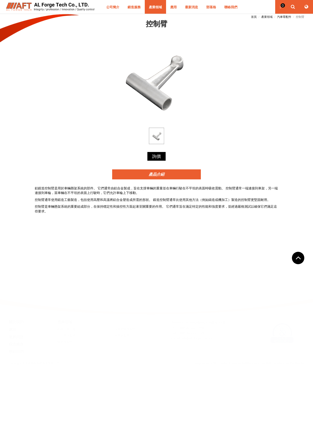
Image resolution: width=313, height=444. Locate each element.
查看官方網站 (163, 367)
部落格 (211, 7)
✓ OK (192, 441)
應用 (173, 7)
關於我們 (16, 307)
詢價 (156, 156)
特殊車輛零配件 (125, 315)
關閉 (156, 325)
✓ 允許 (156, 334)
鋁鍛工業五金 (66, 315)
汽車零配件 (284, 17)
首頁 (254, 17)
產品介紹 (156, 174)
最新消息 (191, 7)
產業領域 (155, 7)
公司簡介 (112, 7)
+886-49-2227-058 (191, 314)
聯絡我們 (230, 7)
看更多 (146, 367)
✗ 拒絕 (156, 339)
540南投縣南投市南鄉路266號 (205, 308)
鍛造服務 (134, 7)
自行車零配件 (66, 321)
